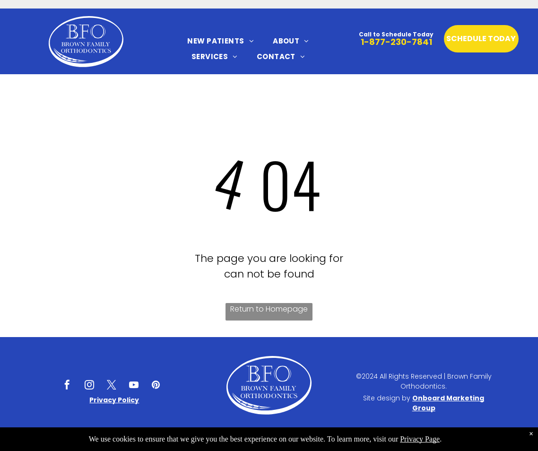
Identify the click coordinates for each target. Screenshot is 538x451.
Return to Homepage (269, 309)
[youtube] (134, 386)
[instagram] (89, 386)
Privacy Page (420, 439)
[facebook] (67, 386)
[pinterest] (156, 386)
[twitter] (111, 386)
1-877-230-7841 (396, 42)
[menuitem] (220, 41)
